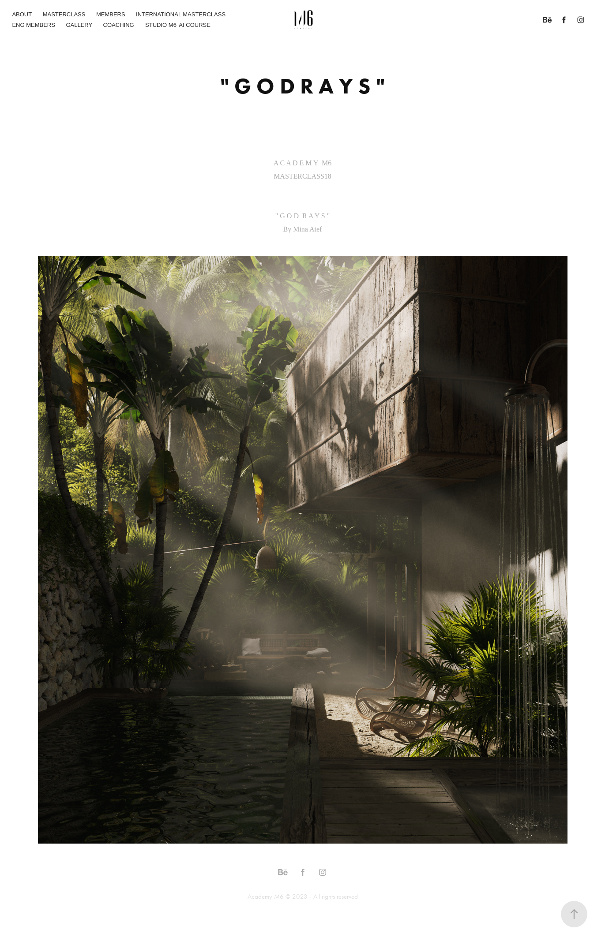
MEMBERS (110, 14)
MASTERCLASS (64, 14)
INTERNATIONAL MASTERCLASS (180, 14)
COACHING (118, 25)
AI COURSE (194, 25)
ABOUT (22, 14)
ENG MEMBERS (33, 25)
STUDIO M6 (161, 25)
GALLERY (79, 25)
